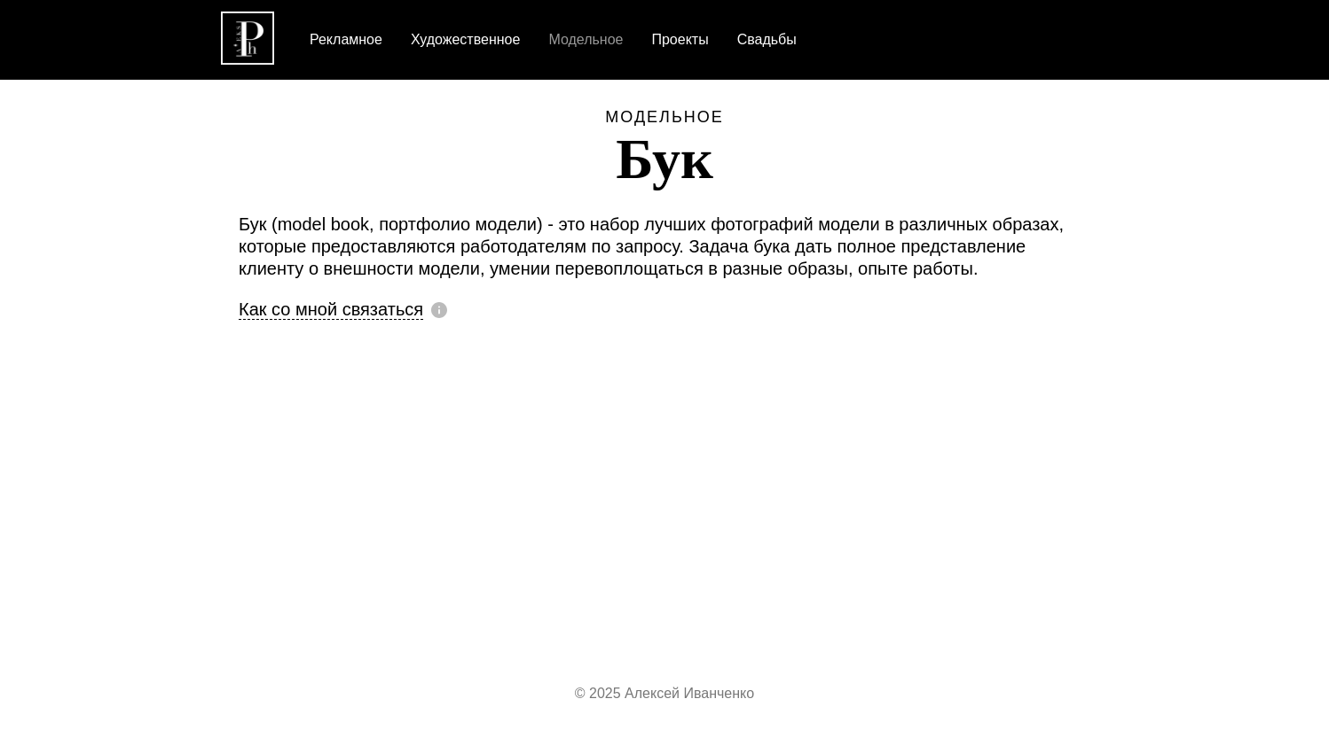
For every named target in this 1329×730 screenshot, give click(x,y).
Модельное (664, 117)
